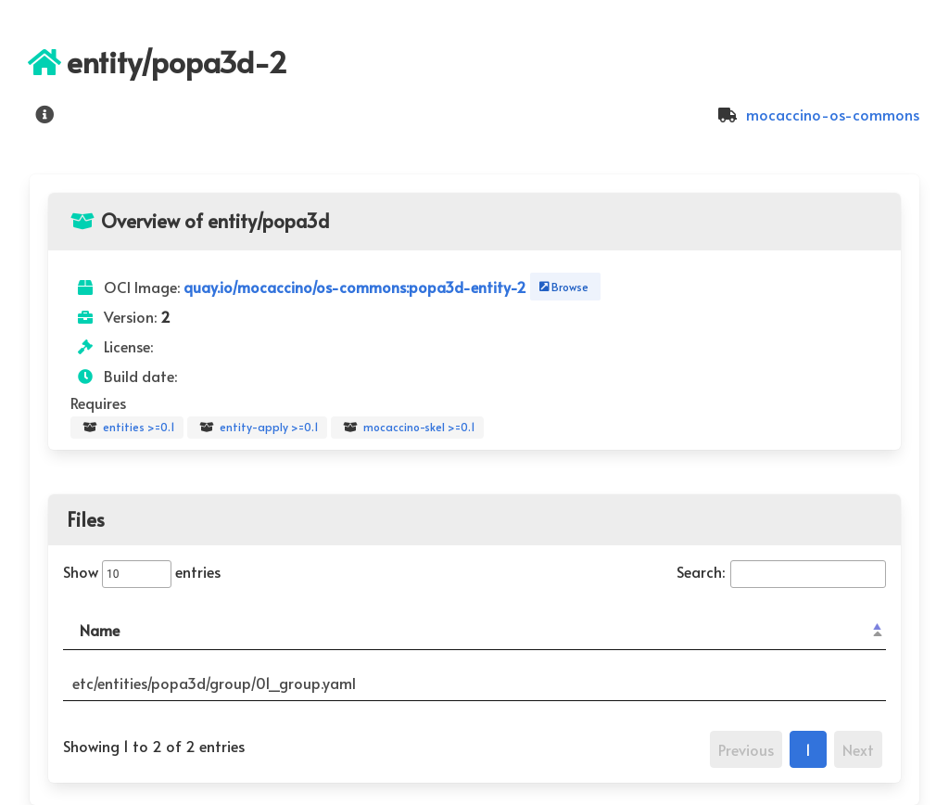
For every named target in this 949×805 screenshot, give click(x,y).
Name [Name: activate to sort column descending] (100, 630)
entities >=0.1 (127, 427)
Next (858, 749)
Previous (746, 749)
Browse (562, 286)
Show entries (142, 571)
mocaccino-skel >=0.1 (407, 427)
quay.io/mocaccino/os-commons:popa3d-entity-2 (356, 286)
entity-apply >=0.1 (257, 427)
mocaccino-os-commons (816, 114)
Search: (781, 571)
